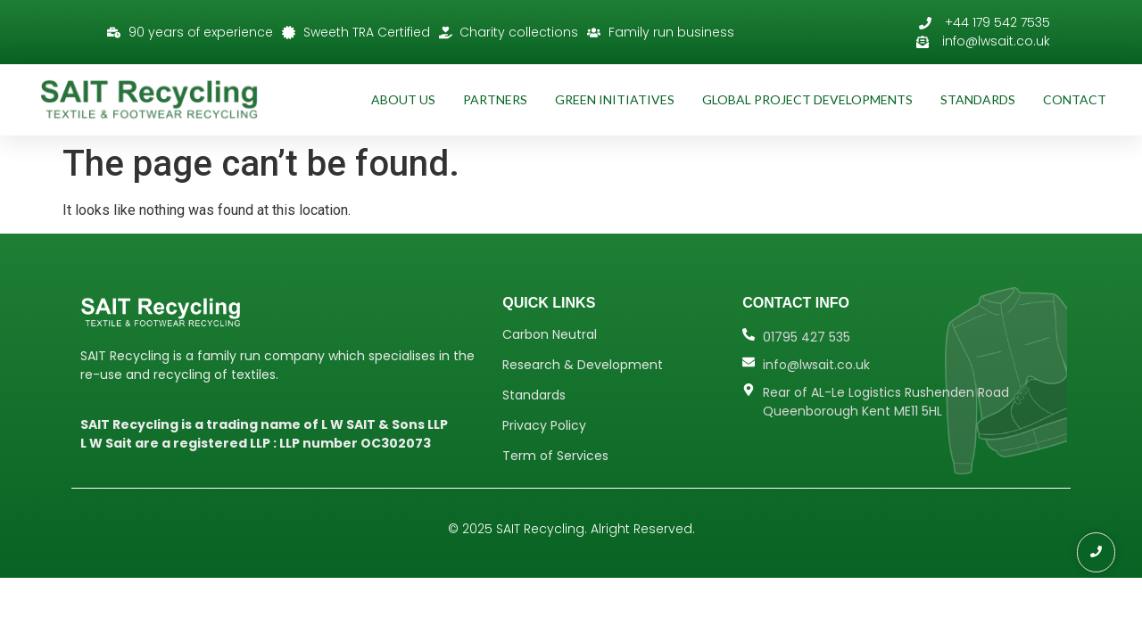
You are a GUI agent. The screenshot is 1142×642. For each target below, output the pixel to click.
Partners (495, 99)
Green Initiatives (614, 99)
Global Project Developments (807, 99)
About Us (403, 99)
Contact (1074, 99)
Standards (977, 99)
